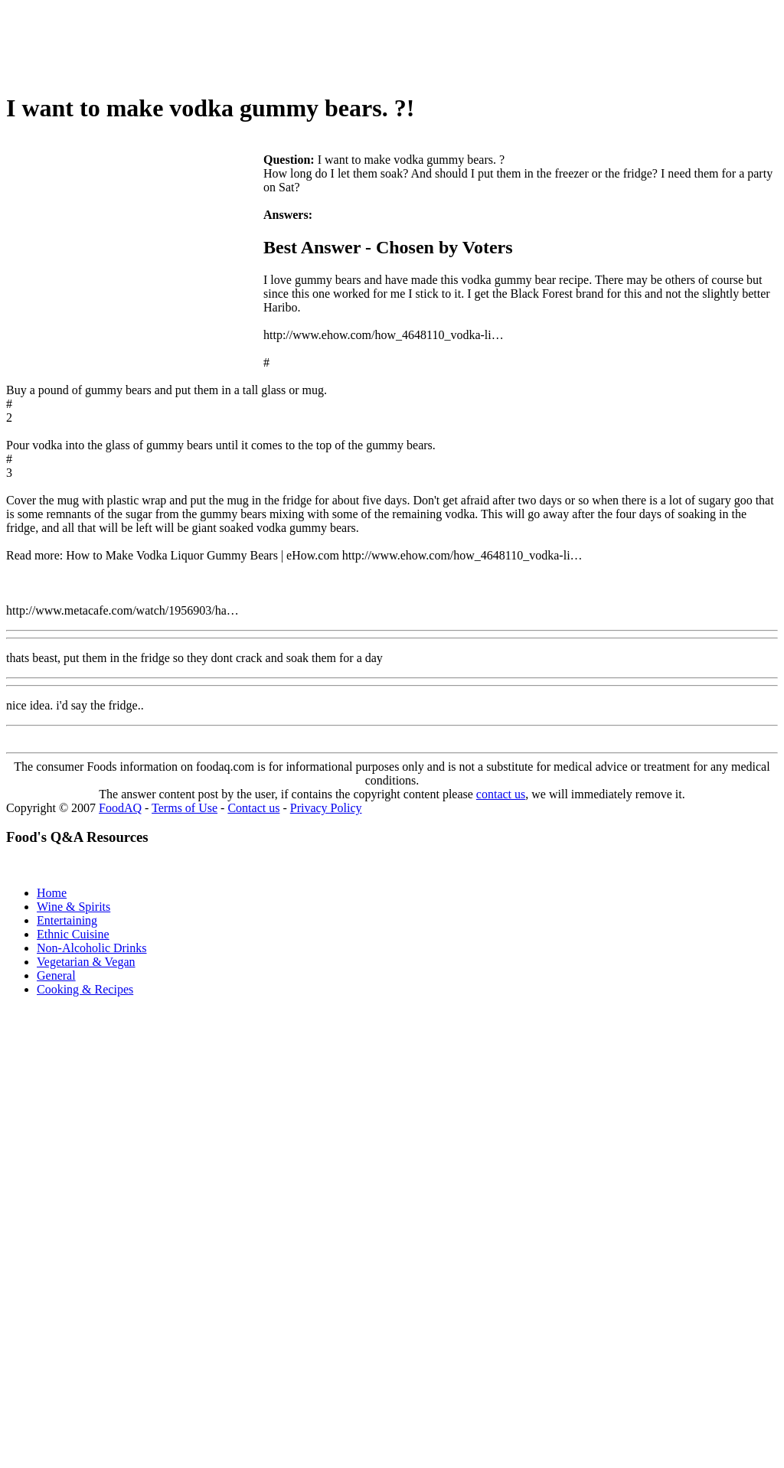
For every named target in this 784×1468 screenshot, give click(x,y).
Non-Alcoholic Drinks (92, 947)
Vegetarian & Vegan (86, 961)
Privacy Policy (326, 807)
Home (52, 892)
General (56, 975)
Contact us (253, 807)
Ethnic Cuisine (73, 934)
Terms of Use (184, 807)
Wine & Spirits (73, 906)
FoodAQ (120, 807)
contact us (500, 794)
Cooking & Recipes (85, 989)
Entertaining (67, 920)
